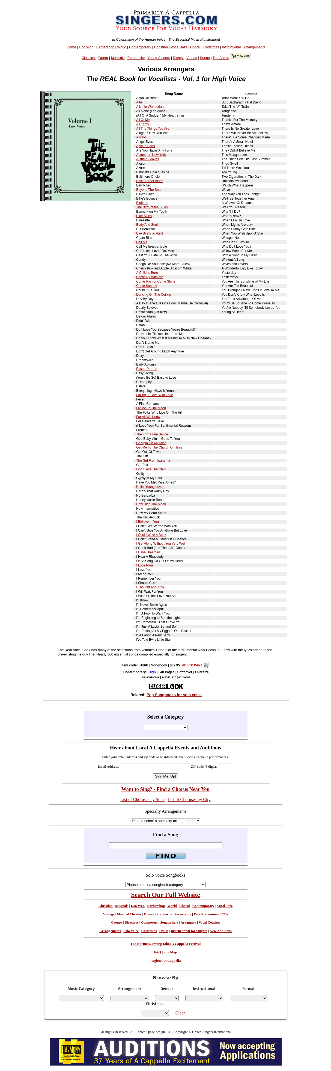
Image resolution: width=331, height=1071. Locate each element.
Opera (103, 58)
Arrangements (254, 47)
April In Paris (145, 146)
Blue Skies (144, 216)
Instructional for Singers (189, 931)
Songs (205, 58)
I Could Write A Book (151, 535)
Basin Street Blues (149, 181)
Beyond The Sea (148, 190)
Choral (195, 47)
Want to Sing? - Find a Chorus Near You (165, 789)
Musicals (118, 58)
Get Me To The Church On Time (159, 447)
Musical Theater (129, 914)
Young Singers (158, 58)
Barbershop (105, 47)
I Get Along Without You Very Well (161, 543)
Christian (161, 47)
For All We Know (148, 417)
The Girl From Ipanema (153, 460)
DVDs (163, 931)
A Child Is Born (147, 273)
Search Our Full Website (165, 894)
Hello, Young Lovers (150, 487)
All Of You (143, 124)
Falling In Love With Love (154, 395)
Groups (116, 922)
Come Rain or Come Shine (155, 281)
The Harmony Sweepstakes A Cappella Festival (165, 944)
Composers (149, 922)
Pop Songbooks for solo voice (174, 695)
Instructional (231, 47)
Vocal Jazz (179, 47)
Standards (164, 914)
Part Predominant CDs (211, 914)
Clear (180, 1013)
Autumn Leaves (147, 159)
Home (71, 47)
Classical (89, 58)
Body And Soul (147, 225)
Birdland (142, 203)
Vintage (108, 914)
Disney (178, 58)
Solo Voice (131, 931)
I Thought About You (151, 587)
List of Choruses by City (189, 799)
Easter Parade (146, 369)
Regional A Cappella (165, 961)
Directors (132, 922)
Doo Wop (86, 47)
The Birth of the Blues (152, 207)
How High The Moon (151, 504)
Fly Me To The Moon (151, 408)
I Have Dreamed (148, 552)
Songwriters (169, 922)
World (121, 47)
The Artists (221, 58)
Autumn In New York (151, 155)
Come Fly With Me (149, 277)
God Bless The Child (151, 469)
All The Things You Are (152, 128)
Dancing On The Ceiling (153, 294)
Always (141, 137)
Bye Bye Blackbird (149, 233)
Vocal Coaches (209, 922)
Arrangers (188, 922)
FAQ (157, 952)
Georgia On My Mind (151, 443)
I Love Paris (144, 565)
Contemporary (140, 47)
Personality (136, 58)
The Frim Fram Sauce (152, 434)
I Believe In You (147, 522)
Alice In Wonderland (150, 107)
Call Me (141, 242)
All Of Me (143, 120)
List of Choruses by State (142, 799)
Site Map (170, 952)
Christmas (211, 47)
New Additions (221, 931)
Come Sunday (146, 286)
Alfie (139, 102)
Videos (191, 58)
